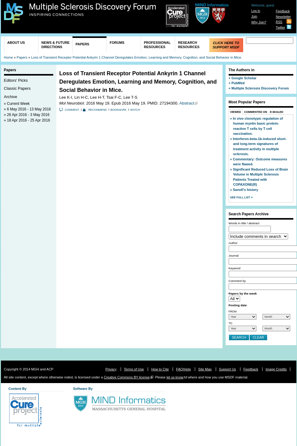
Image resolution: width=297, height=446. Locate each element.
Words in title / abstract (244, 223)
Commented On (255, 112)
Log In (255, 11)
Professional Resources (157, 45)
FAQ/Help (183, 369)
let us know (175, 377)
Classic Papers (17, 88)
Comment (72, 109)
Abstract (186, 103)
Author (233, 243)
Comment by (237, 281)
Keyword (234, 268)
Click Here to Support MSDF (226, 45)
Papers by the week (243, 293)
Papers (82, 44)
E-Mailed (276, 112)
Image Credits (276, 369)
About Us (16, 42)
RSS (279, 22)
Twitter (280, 27)
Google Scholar (243, 78)
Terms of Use (134, 369)
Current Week (18, 103)
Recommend (97, 109)
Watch (135, 109)
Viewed (235, 112)
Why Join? (258, 22)
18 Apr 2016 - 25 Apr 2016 (28, 120)
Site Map (204, 369)
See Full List (240, 197)
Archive (10, 96)
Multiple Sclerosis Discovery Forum (92, 10)
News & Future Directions (56, 45)
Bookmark (118, 109)
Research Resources (189, 45)
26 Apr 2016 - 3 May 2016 (28, 115)
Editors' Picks (16, 80)
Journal (234, 255)
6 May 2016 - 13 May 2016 (29, 109)
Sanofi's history (245, 190)
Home (8, 57)
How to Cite (160, 369)
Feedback (283, 11)
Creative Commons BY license (127, 377)
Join (254, 16)
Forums (117, 42)
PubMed (238, 83)
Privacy (110, 369)
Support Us (227, 369)
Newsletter (283, 17)
